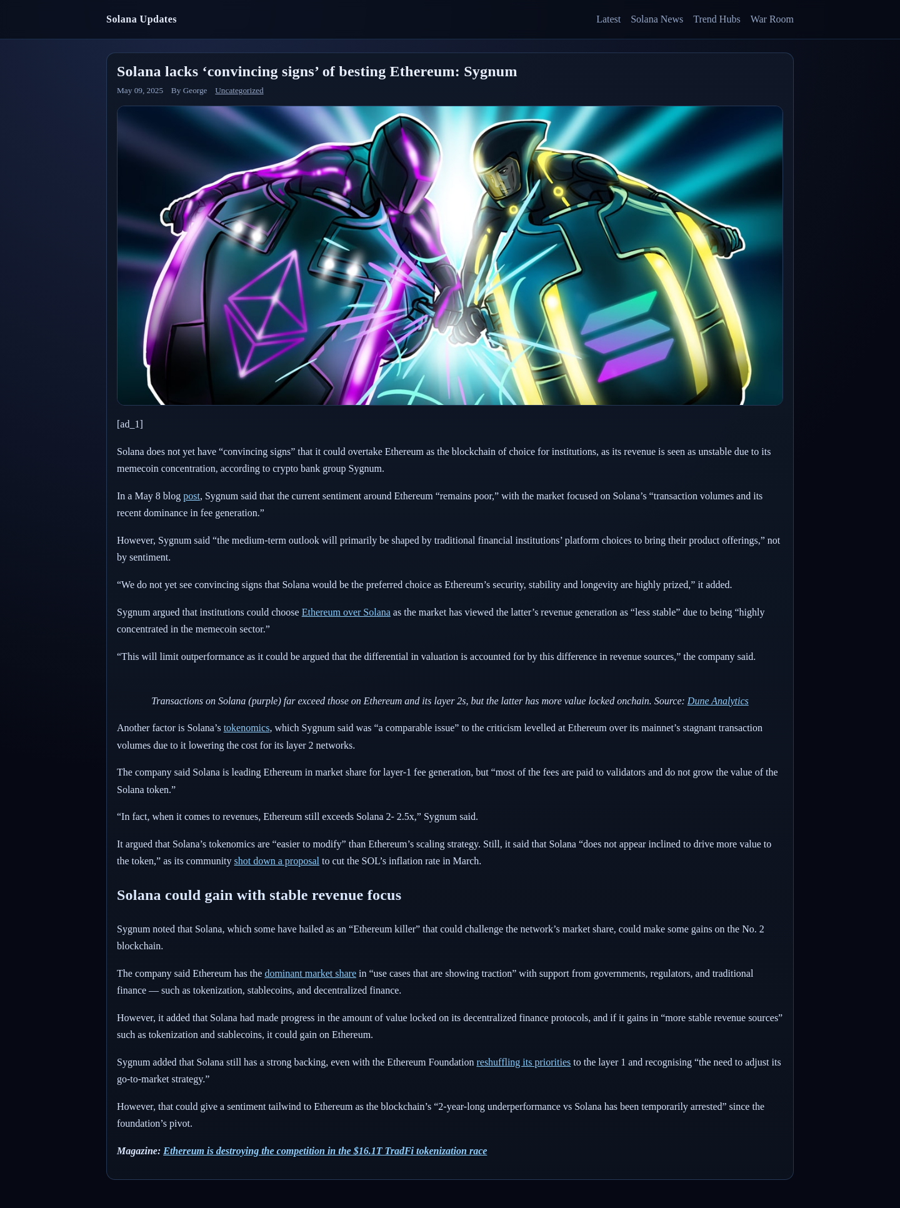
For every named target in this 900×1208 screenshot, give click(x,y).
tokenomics (247, 727)
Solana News (657, 19)
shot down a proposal (276, 861)
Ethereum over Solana (346, 612)
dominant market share (310, 973)
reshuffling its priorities (523, 1062)
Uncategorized (239, 90)
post (191, 496)
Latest (608, 19)
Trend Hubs (716, 19)
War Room (772, 19)
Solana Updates (141, 19)
